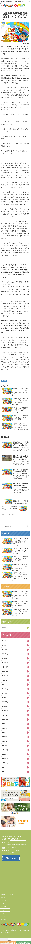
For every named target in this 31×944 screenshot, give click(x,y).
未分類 (4, 380)
